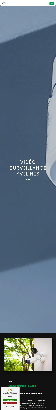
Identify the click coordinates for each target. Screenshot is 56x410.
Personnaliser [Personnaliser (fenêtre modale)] (10, 406)
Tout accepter (10, 400)
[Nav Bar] (51, 3)
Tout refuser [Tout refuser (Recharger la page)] (10, 403)
